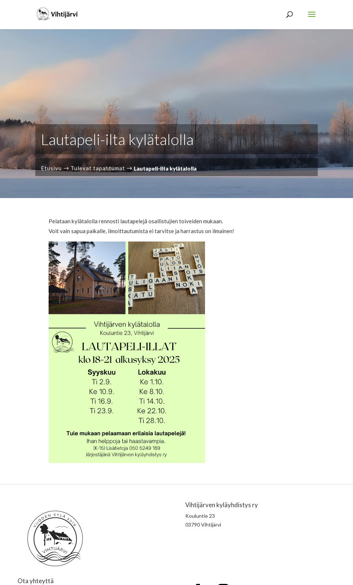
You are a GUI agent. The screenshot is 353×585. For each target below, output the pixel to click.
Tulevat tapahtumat (98, 168)
